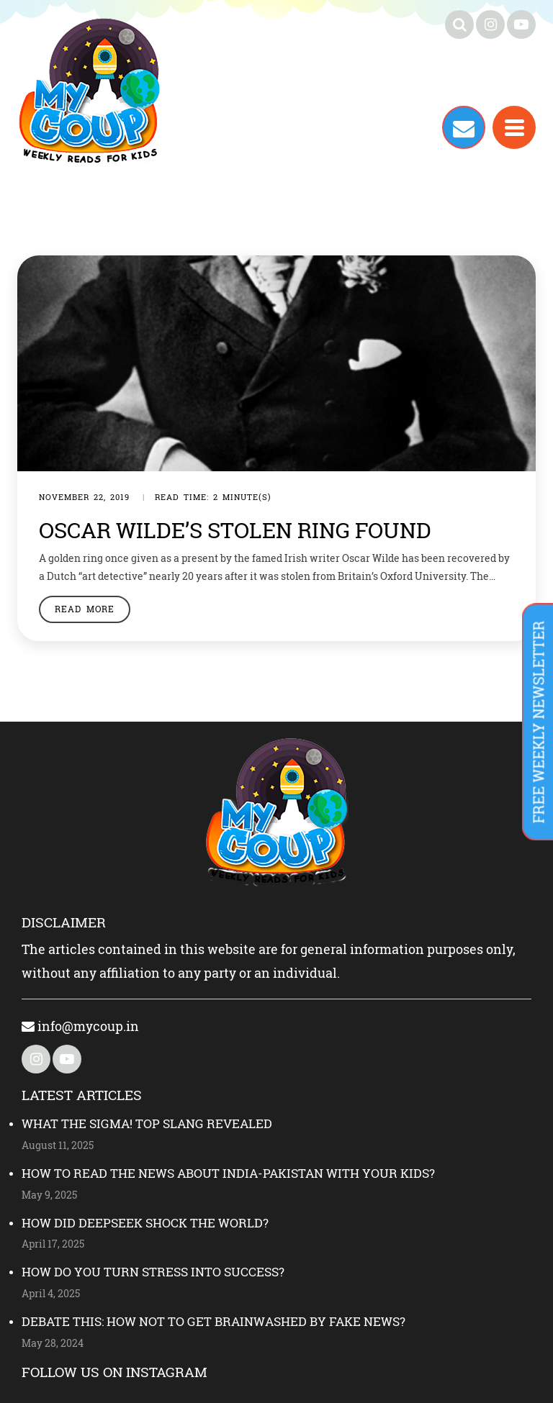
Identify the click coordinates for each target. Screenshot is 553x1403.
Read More (84, 608)
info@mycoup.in (80, 1026)
